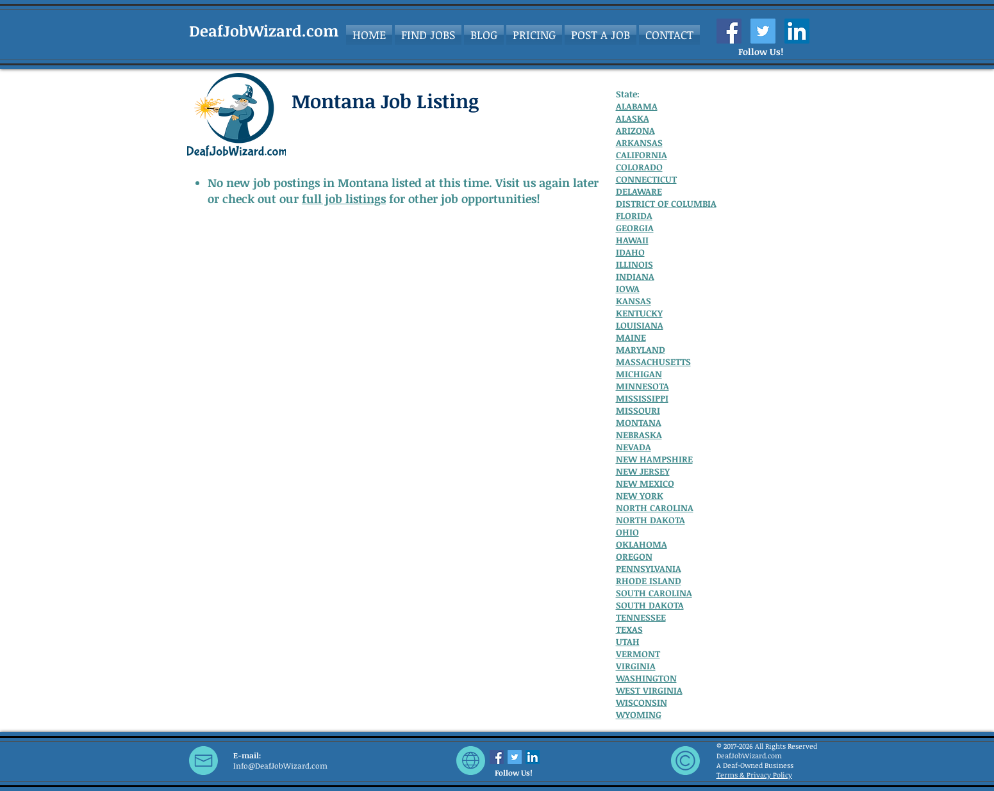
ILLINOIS (634, 264)
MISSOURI (638, 410)
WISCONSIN (641, 702)
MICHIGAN (639, 374)
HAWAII (632, 240)
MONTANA (638, 422)
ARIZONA (635, 130)
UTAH (628, 641)
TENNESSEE (641, 617)
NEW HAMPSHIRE (654, 459)
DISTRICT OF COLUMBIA (666, 203)
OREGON (634, 556)
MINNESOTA (642, 386)
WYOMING (638, 714)
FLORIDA (634, 215)
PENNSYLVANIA (648, 568)
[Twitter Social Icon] (762, 31)
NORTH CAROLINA (654, 508)
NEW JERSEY (643, 471)
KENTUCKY (639, 313)
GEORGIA (635, 228)
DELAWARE (639, 191)
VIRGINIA (636, 666)
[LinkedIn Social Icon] (796, 31)
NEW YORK (639, 495)
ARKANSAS (639, 142)
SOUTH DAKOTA (650, 605)
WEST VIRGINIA (649, 690)
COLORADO (639, 167)
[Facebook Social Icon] (729, 31)
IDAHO (630, 252)
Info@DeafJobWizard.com (280, 765)
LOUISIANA (639, 325)
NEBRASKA (639, 434)
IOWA (628, 288)
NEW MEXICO (645, 483)
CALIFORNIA (641, 155)
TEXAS (629, 629)
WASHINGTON (646, 678)
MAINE (631, 337)
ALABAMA (637, 106)
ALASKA (632, 118)
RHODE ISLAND (648, 581)
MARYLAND (640, 349)
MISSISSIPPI (642, 398)
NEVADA (633, 447)
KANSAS (633, 301)
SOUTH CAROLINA (654, 593)
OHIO (627, 532)
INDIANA (635, 276)
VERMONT (638, 654)
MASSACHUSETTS (653, 361)
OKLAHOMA (641, 544)
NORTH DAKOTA (650, 520)
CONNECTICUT (646, 179)
